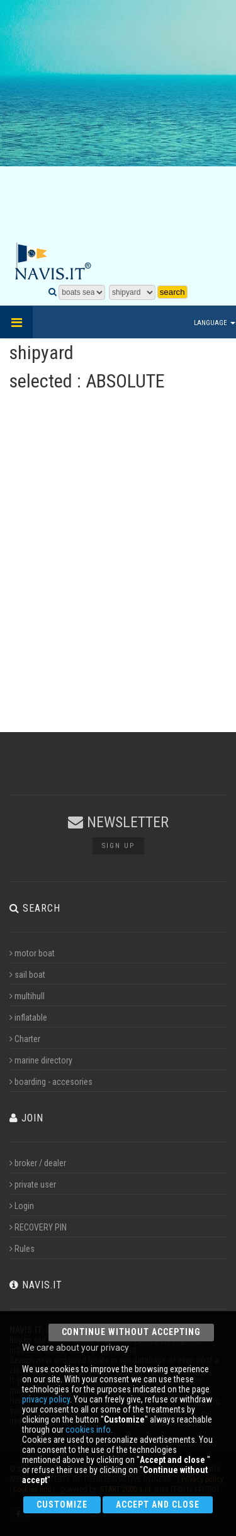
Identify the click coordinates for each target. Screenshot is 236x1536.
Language (214, 323)
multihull (27, 996)
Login (21, 1206)
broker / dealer (37, 1163)
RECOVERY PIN (38, 1227)
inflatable (28, 1017)
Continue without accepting (131, 1332)
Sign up (118, 846)
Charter (24, 1039)
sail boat (27, 975)
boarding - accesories (51, 1082)
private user (32, 1184)
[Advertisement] (118, 121)
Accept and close (157, 1504)
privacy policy (46, 1399)
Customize (62, 1504)
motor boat (32, 953)
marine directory (40, 1060)
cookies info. (89, 1429)
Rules (22, 1249)
